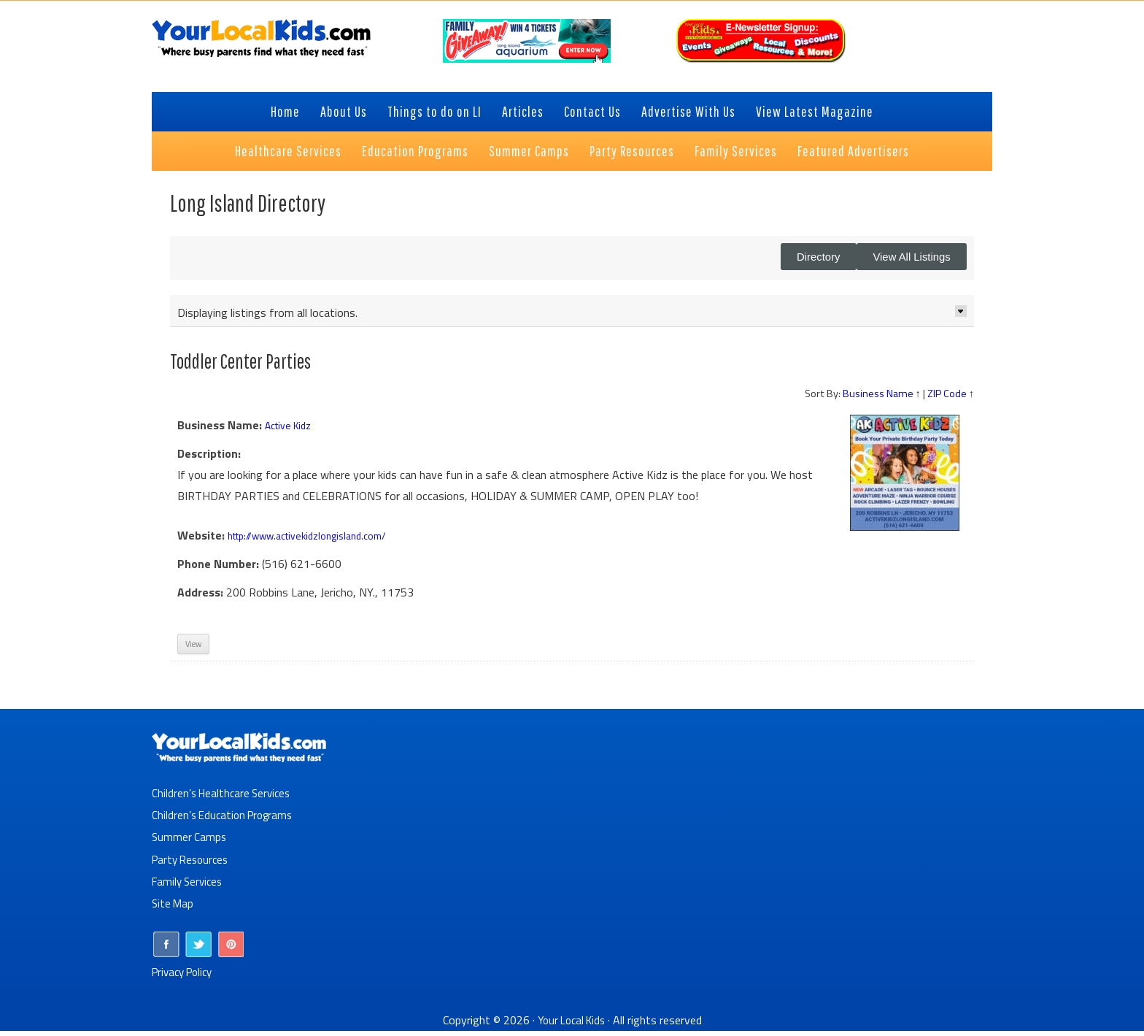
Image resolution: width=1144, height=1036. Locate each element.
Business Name (878, 401)
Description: (209, 460)
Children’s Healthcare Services (224, 799)
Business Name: (219, 432)
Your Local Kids (571, 1025)
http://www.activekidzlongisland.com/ (321, 542)
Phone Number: (218, 571)
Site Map (174, 909)
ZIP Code (947, 401)
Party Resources (193, 865)
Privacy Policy (186, 977)
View (193, 650)
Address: (200, 598)
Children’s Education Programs (226, 821)
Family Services (189, 887)
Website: (201, 542)
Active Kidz (292, 432)
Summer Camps (190, 843)
